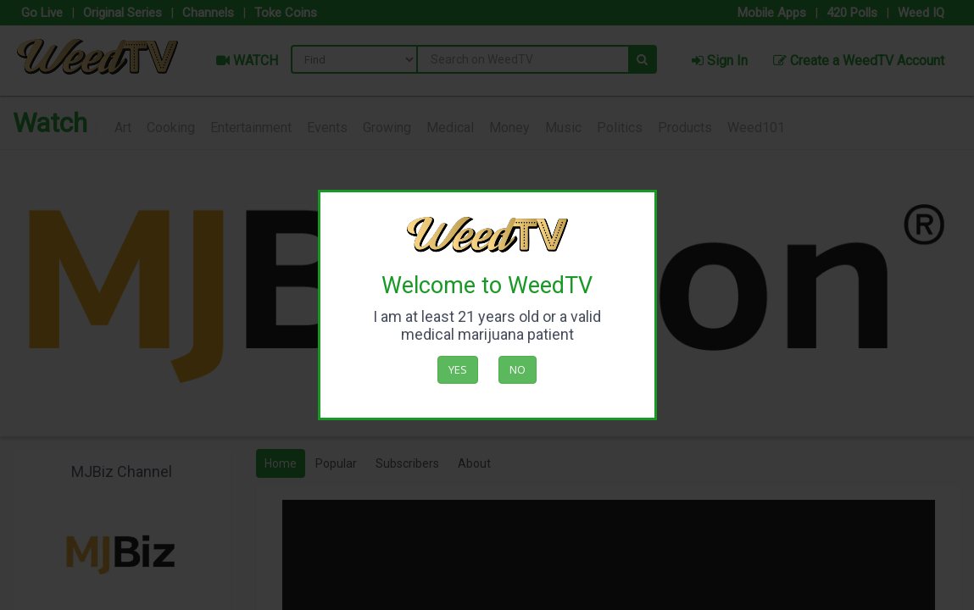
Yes (457, 369)
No (517, 369)
